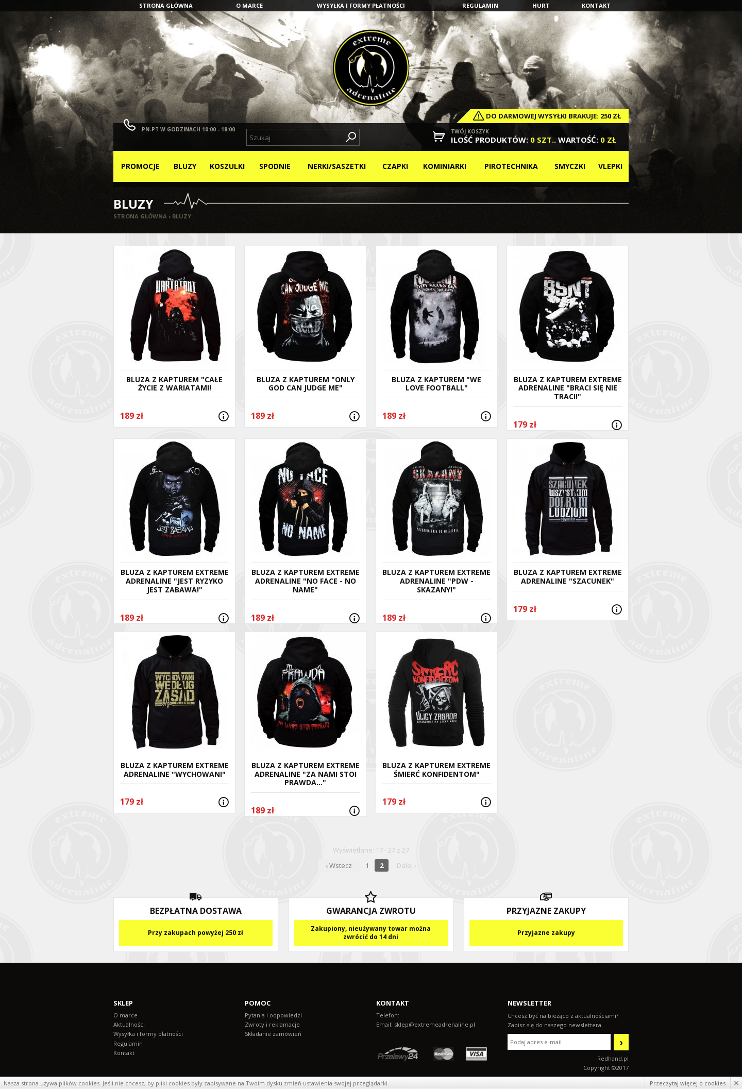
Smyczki (569, 166)
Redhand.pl (613, 1058)
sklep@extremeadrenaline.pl (434, 1024)
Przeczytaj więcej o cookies (688, 1083)
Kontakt (596, 5)
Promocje (140, 166)
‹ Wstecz (339, 865)
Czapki (395, 166)
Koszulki (227, 166)
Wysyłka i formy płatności (361, 5)
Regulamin (480, 5)
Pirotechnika (511, 166)
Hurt (541, 5)
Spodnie (275, 166)
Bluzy (185, 166)
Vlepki (610, 166)
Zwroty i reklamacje (272, 1024)
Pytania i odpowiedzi (273, 1015)
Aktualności (129, 1024)
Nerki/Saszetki (337, 166)
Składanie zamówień (273, 1033)
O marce (249, 5)
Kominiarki (444, 166)
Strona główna (166, 5)
